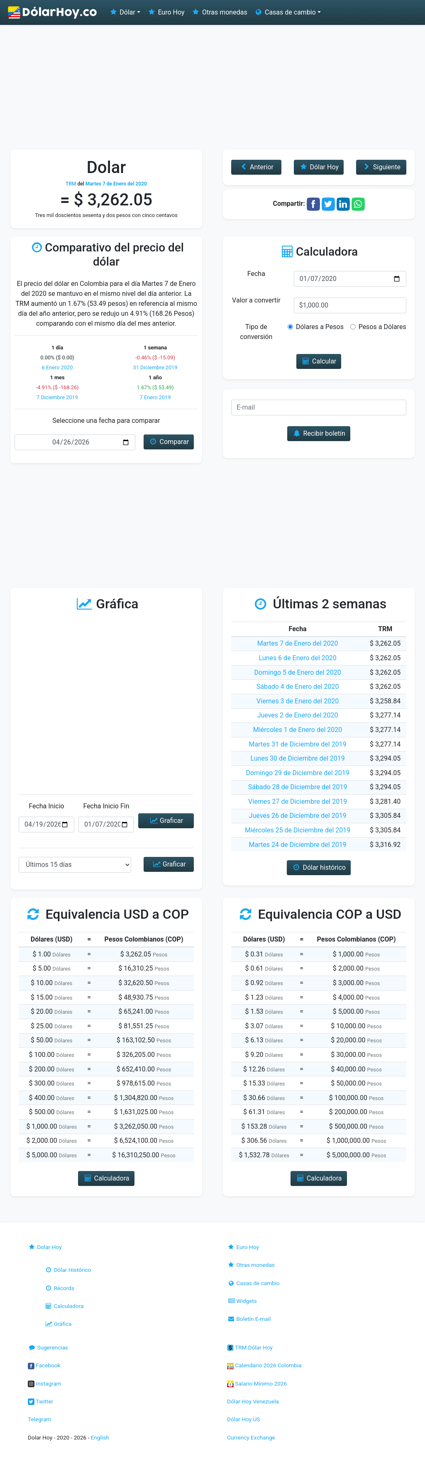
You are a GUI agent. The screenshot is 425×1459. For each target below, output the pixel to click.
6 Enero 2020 (57, 367)
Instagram (44, 1383)
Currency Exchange (251, 1437)
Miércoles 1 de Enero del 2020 (297, 730)
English (100, 1437)
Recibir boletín (318, 433)
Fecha (256, 274)
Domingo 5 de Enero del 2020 (297, 672)
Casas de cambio (253, 1283)
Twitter (40, 1401)
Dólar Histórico (67, 1269)
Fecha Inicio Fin (106, 806)
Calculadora (63, 1306)
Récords (59, 1288)
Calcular (319, 361)
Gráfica (57, 1323)
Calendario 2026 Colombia (264, 1365)
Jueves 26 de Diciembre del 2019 (298, 816)
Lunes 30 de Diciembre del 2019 (297, 758)
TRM (71, 184)
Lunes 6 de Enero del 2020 (298, 658)
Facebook (44, 1365)
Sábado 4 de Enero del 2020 (297, 686)
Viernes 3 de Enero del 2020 (297, 701)
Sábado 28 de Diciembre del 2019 (297, 787)
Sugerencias (48, 1347)
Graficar (166, 821)
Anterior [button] (256, 167)
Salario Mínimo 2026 (257, 1383)
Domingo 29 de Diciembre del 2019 (297, 773)
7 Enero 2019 (155, 397)
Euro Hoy (165, 12)
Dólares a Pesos (320, 327)
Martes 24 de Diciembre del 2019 (298, 845)
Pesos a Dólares (382, 327)
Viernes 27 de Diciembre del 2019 (297, 801)
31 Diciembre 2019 (155, 367)
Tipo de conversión (256, 332)
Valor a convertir (256, 300)
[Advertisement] (212, 87)
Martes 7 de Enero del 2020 (297, 643)
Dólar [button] (122, 12)
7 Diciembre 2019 (57, 397)
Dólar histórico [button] (319, 867)
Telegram (39, 1419)
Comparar (169, 442)
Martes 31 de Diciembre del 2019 (298, 744)
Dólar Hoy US (243, 1419)
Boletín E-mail (249, 1318)
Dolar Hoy (45, 1247)
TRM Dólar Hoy (250, 1347)
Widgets (242, 1301)
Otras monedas (219, 12)
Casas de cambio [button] (285, 12)
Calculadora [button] (106, 1178)
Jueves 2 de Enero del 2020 (297, 715)
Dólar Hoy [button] (319, 167)
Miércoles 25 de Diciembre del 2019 (297, 830)
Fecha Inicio (46, 806)
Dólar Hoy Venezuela (253, 1401)
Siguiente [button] (381, 167)
